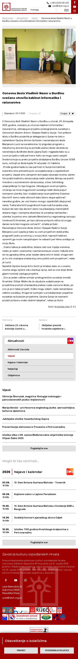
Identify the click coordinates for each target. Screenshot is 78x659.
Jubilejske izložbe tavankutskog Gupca (25, 419)
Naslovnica (7, 18)
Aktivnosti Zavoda (18, 349)
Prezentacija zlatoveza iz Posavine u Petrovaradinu (33, 427)
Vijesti (35, 18)
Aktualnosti (22, 18)
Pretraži (56, 10)
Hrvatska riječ (62, 307)
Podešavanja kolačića (57, 651)
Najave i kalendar (18, 362)
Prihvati (21, 651)
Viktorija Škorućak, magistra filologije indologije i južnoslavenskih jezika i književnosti (31, 398)
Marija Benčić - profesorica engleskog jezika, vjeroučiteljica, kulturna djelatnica (38, 409)
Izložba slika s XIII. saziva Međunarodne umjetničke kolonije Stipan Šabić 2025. (37, 437)
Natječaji (13, 368)
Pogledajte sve (39, 448)
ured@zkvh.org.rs (12, 598)
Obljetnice (14, 375)
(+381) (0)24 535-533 (57, 3)
